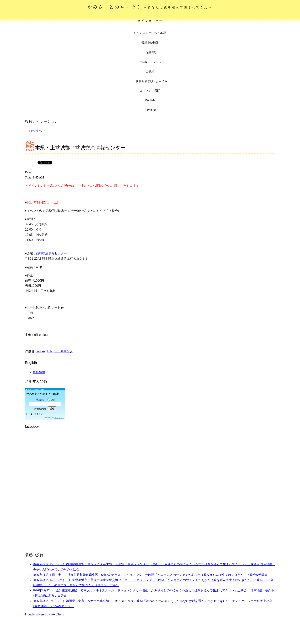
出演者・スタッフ (150, 61)
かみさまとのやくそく (150, 6)
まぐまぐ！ (59, 418)
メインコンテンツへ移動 (150, 32)
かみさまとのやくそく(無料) (43, 394)
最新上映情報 (150, 42)
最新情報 (39, 372)
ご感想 (150, 71)
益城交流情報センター (51, 253)
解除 (51, 400)
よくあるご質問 (150, 90)
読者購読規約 (40, 409)
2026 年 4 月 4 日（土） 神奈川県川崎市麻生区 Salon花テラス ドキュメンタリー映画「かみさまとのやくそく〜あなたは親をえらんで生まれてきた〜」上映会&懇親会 (150, 574)
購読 (40, 400)
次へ (41, 130)
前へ (30, 130)
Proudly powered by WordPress (44, 614)
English (150, 100)
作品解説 (150, 52)
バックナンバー (37, 414)
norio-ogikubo (44, 351)
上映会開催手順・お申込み (150, 81)
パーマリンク (63, 351)
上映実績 (150, 110)
